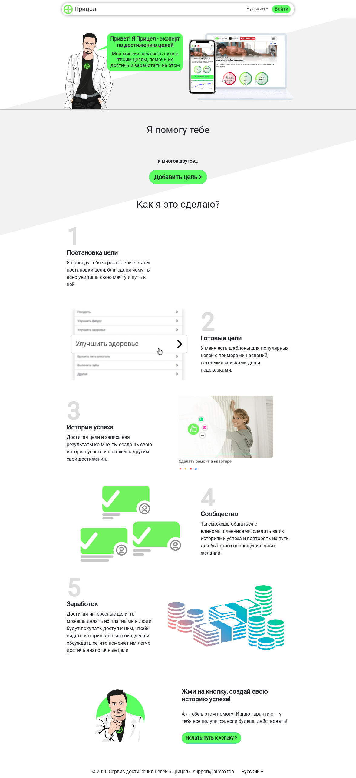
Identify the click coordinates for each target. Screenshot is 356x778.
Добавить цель (178, 177)
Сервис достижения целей (138, 771)
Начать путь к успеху (211, 738)
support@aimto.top (213, 771)
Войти (281, 9)
